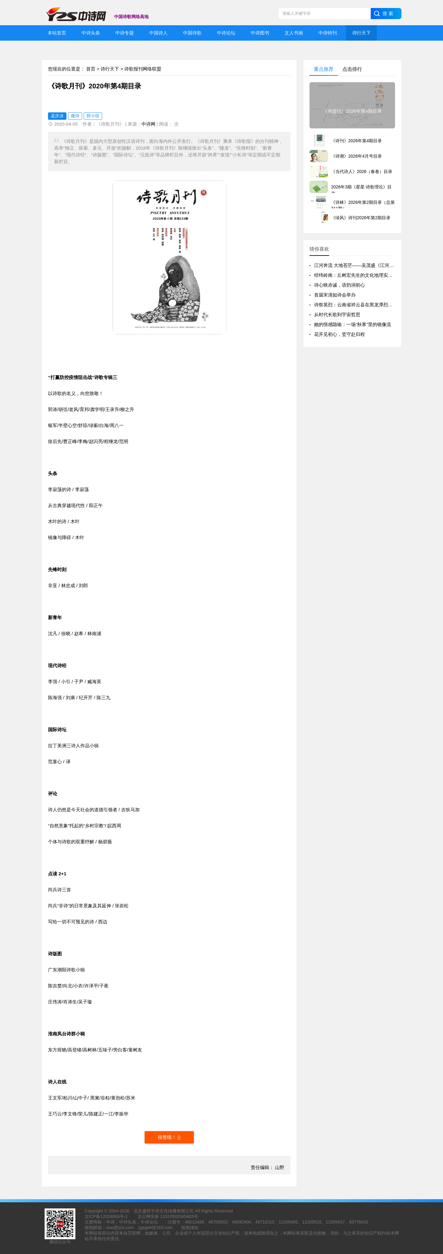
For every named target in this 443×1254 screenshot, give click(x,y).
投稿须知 (189, 1227)
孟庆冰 (57, 115)
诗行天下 (110, 68)
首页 (90, 68)
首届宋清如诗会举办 (335, 294)
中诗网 (148, 124)
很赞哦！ (168, 1137)
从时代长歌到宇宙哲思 (337, 314)
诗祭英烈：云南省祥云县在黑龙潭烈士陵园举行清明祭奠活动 (376, 304)
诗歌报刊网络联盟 (142, 68)
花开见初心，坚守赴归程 (339, 334)
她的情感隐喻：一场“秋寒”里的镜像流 (352, 324)
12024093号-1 (114, 1216)
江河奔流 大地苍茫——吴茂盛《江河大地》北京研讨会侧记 (374, 265)
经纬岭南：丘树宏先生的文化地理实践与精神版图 (365, 275)
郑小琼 (92, 115)
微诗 (75, 115)
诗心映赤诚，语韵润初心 (339, 285)
